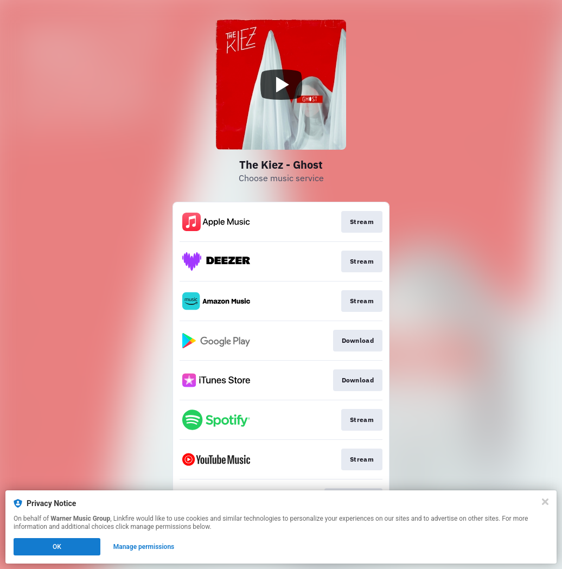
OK (57, 547)
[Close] (545, 501)
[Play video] (281, 84)
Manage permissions (144, 547)
